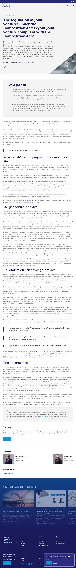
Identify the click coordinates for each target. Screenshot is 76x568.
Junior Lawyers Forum (44, 545)
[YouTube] (31, 564)
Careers (23, 543)
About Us (41, 539)
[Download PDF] (8, 68)
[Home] (5, 5)
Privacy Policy (41, 556)
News (57, 545)
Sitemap (22, 560)
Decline (55, 563)
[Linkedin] (29, 564)
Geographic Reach (60, 543)
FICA (40, 558)
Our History (41, 541)
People (22, 541)
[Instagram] (26, 564)
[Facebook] (21, 564)
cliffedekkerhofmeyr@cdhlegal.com (51, 418)
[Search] (73, 5)
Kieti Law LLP (42, 543)
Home (22, 539)
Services (58, 541)
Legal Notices (41, 554)
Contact (23, 545)
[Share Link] (5, 68)
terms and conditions (43, 416)
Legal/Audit (23, 556)
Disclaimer (23, 558)
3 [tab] (68, 490)
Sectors (58, 539)
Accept (49, 563)
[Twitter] (24, 564)
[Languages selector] (72, 1)
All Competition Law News (10, 16)
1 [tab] (65, 490)
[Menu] (66, 5)
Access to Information (25, 554)
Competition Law (8, 473)
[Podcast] (34, 564)
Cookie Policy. (49, 559)
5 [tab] (71, 490)
